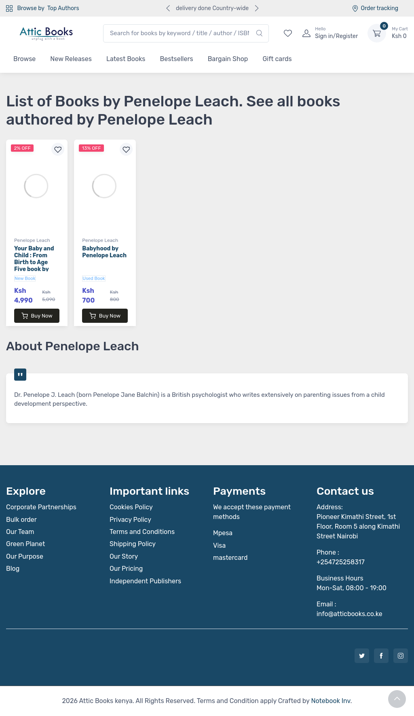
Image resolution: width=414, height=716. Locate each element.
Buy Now (37, 316)
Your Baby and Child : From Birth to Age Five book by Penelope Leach (36, 262)
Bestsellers (176, 59)
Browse (24, 59)
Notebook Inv (330, 701)
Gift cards (276, 59)
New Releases (71, 59)
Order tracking (375, 8)
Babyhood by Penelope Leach (104, 252)
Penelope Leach (32, 240)
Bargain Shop (228, 59)
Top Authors (63, 8)
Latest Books (126, 59)
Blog (12, 568)
